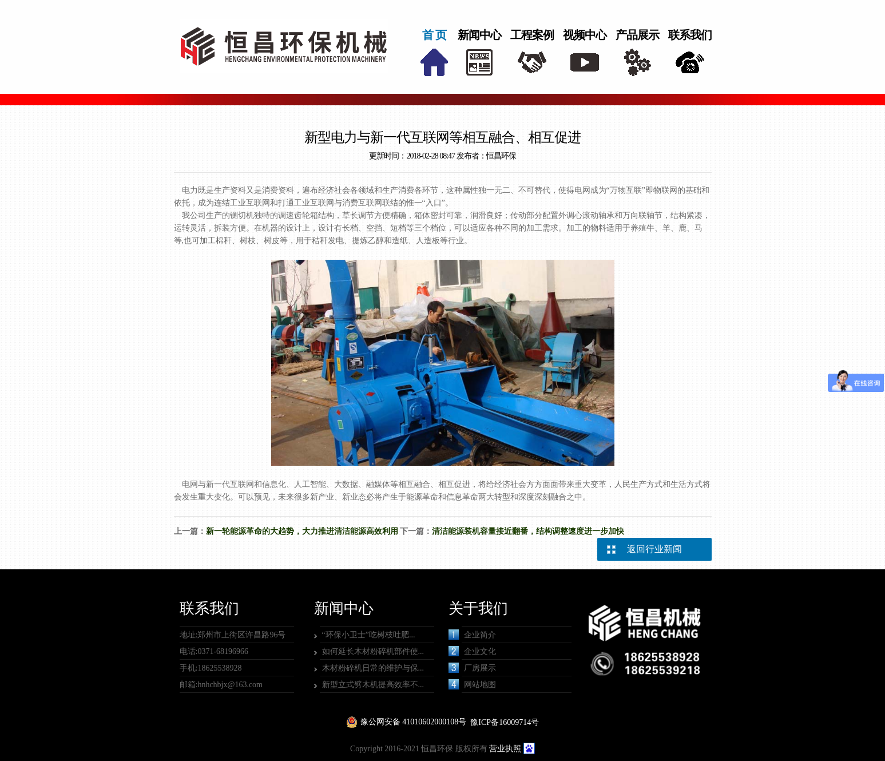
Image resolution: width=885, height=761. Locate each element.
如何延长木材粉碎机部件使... (373, 651)
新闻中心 (479, 35)
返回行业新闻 (654, 549)
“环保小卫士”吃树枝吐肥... (368, 635)
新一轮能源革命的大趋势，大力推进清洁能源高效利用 (302, 531)
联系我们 (690, 35)
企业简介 (472, 634)
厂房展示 (472, 668)
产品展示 (637, 35)
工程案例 (532, 35)
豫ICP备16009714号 (504, 722)
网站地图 (472, 684)
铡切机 (242, 215)
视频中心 (584, 35)
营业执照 (505, 748)
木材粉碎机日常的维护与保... (373, 668)
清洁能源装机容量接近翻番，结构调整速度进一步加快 (528, 531)
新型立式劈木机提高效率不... (373, 684)
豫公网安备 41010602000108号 (413, 722)
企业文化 (472, 651)
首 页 (434, 35)
